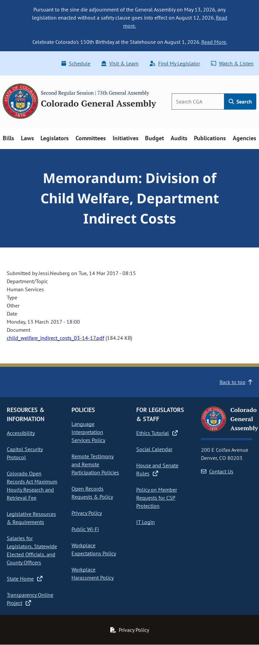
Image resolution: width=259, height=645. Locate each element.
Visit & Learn (120, 63)
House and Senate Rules (157, 469)
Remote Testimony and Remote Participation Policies (95, 464)
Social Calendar (154, 449)
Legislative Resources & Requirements (31, 517)
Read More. (214, 41)
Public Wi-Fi (85, 529)
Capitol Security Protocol (25, 453)
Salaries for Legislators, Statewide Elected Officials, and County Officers (32, 550)
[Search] (198, 101)
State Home (24, 578)
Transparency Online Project (30, 598)
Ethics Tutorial (157, 433)
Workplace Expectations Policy (93, 549)
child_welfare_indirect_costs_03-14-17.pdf (55, 337)
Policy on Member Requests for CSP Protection (156, 497)
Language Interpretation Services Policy (88, 431)
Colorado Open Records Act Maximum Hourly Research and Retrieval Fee (32, 485)
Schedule (75, 63)
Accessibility (21, 433)
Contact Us (217, 471)
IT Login (145, 522)
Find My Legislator (174, 63)
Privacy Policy (86, 512)
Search (240, 101)
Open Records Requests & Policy (92, 492)
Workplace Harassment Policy (92, 573)
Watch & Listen (232, 63)
